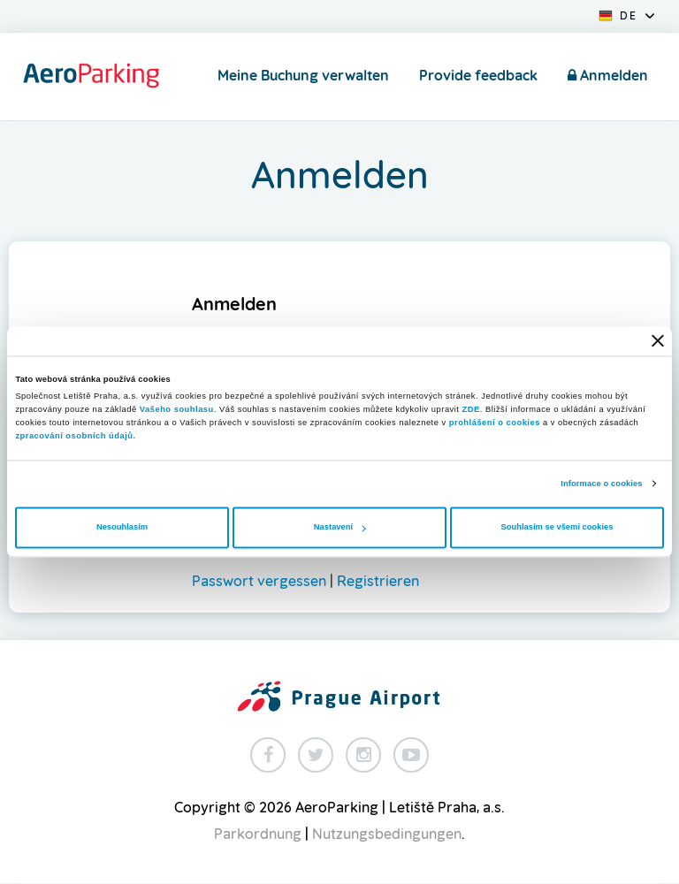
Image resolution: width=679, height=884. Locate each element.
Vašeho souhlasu (177, 410)
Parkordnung (257, 834)
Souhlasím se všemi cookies (557, 527)
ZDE (471, 410)
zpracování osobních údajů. (75, 436)
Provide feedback (478, 76)
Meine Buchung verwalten (303, 76)
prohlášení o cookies (494, 423)
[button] (626, 14)
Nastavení (340, 527)
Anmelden (608, 75)
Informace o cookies (601, 483)
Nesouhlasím (122, 527)
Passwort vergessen (259, 582)
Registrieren (378, 582)
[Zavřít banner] (658, 341)
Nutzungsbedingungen (387, 834)
